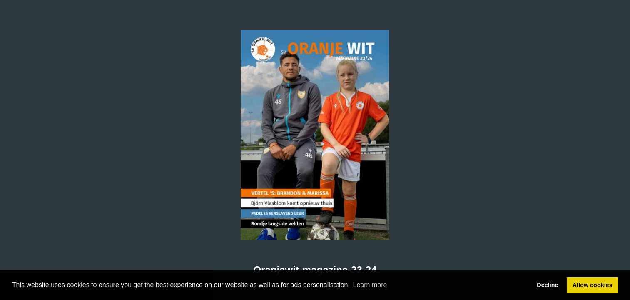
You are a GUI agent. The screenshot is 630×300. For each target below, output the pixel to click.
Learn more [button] (370, 284)
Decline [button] (547, 285)
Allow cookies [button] (593, 285)
